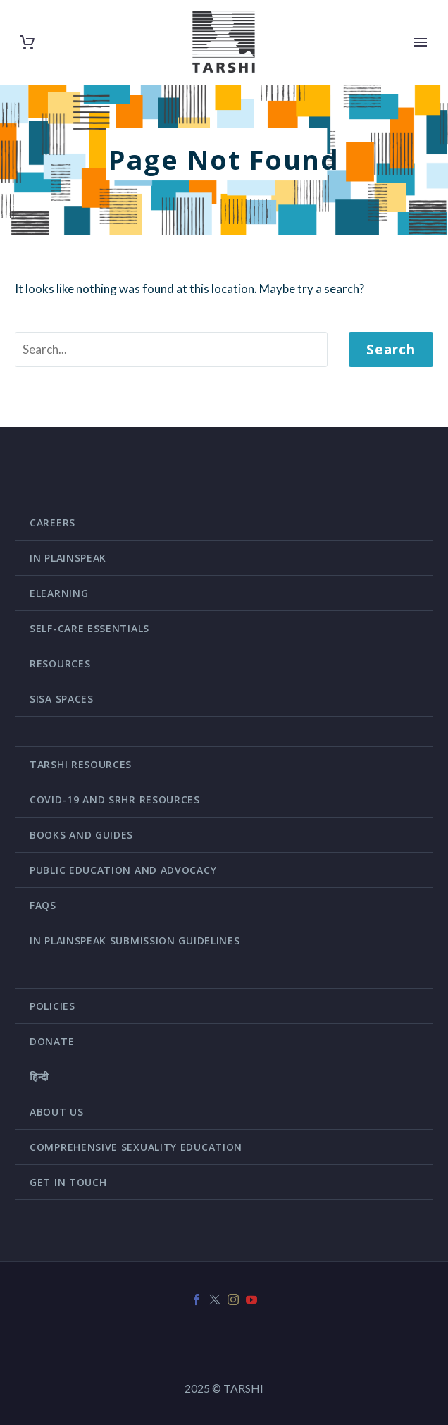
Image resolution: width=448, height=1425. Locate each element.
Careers (52, 522)
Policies (52, 1006)
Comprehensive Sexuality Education (136, 1147)
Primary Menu (420, 42)
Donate (52, 1041)
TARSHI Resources (81, 764)
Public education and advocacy (123, 870)
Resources (60, 663)
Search (391, 349)
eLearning (59, 593)
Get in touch (68, 1182)
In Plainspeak (68, 558)
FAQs (43, 905)
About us (57, 1111)
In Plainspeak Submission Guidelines (135, 940)
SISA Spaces (62, 698)
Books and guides (81, 834)
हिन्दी (39, 1076)
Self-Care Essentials (89, 628)
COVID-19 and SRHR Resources (115, 799)
